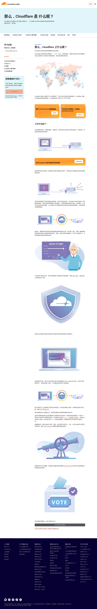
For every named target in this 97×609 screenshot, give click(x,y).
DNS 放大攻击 (38, 554)
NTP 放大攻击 (38, 569)
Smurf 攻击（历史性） (40, 589)
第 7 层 (67, 565)
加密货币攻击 (38, 551)
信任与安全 (68, 604)
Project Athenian (68, 466)
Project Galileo (48, 426)
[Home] (10, 4)
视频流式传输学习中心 (85, 576)
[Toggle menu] (95, 4)
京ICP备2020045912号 (39, 604)
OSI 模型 (67, 568)
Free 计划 (6, 546)
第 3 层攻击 (37, 561)
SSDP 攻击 (37, 579)
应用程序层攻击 (38, 549)
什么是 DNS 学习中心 (85, 549)
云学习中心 (83, 566)
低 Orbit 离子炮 (53, 558)
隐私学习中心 (83, 574)
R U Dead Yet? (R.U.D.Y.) (56, 568)
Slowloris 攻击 (53, 570)
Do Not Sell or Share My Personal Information (16, 605)
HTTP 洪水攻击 (38, 559)
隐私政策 (15, 95)
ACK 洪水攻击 (38, 546)
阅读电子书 (80, 114)
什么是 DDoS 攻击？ (17, 35)
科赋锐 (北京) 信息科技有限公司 (25, 604)
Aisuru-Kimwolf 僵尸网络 (56, 573)
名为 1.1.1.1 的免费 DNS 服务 (70, 417)
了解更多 (54, 112)
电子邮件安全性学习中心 (86, 579)
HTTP (66, 558)
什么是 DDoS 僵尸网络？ (31, 35)
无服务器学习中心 (84, 554)
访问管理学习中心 (84, 569)
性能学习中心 (83, 559)
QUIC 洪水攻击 (38, 574)
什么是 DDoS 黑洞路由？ (71, 551)
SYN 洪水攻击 (38, 581)
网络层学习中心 (84, 571)
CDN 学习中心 (83, 551)
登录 (90, 4)
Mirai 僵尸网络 (53, 565)
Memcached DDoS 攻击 (40, 566)
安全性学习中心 (84, 556)
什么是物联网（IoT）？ (71, 563)
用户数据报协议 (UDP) (70, 573)
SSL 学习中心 (83, 561)
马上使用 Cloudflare (59, 525)
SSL (41, 409)
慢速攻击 (37, 564)
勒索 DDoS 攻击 (38, 576)
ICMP (66, 560)
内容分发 (46, 409)
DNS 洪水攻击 (38, 556)
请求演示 (6, 556)
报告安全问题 (61, 604)
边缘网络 (39, 205)
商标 (29, 605)
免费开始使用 (79, 161)
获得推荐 (6, 554)
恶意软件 (52, 563)
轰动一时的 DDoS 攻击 (24, 551)
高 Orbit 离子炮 (53, 555)
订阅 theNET (14, 91)
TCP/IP (67, 570)
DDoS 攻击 (75, 276)
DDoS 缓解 (22, 554)
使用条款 (54, 604)
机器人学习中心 (84, 564)
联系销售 (6, 559)
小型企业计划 (7, 549)
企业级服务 (7, 551)
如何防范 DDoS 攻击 (70, 580)
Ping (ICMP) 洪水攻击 (40, 571)
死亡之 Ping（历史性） (40, 587)
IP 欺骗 (51, 560)
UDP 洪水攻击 (38, 584)
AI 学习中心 (83, 581)
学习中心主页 (83, 546)
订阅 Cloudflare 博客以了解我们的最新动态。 (47, 528)
